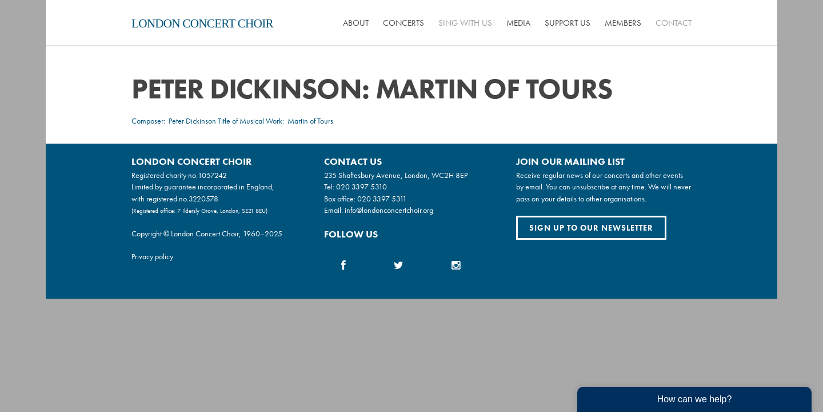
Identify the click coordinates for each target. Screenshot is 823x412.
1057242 (212, 175)
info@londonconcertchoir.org (389, 210)
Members (623, 23)
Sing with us (465, 23)
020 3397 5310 (361, 186)
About (356, 23)
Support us (567, 23)
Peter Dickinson (192, 121)
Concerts (403, 23)
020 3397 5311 (382, 198)
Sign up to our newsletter (591, 228)
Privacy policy (152, 256)
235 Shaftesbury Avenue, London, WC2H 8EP (396, 175)
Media (518, 23)
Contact (674, 23)
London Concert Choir (202, 23)
